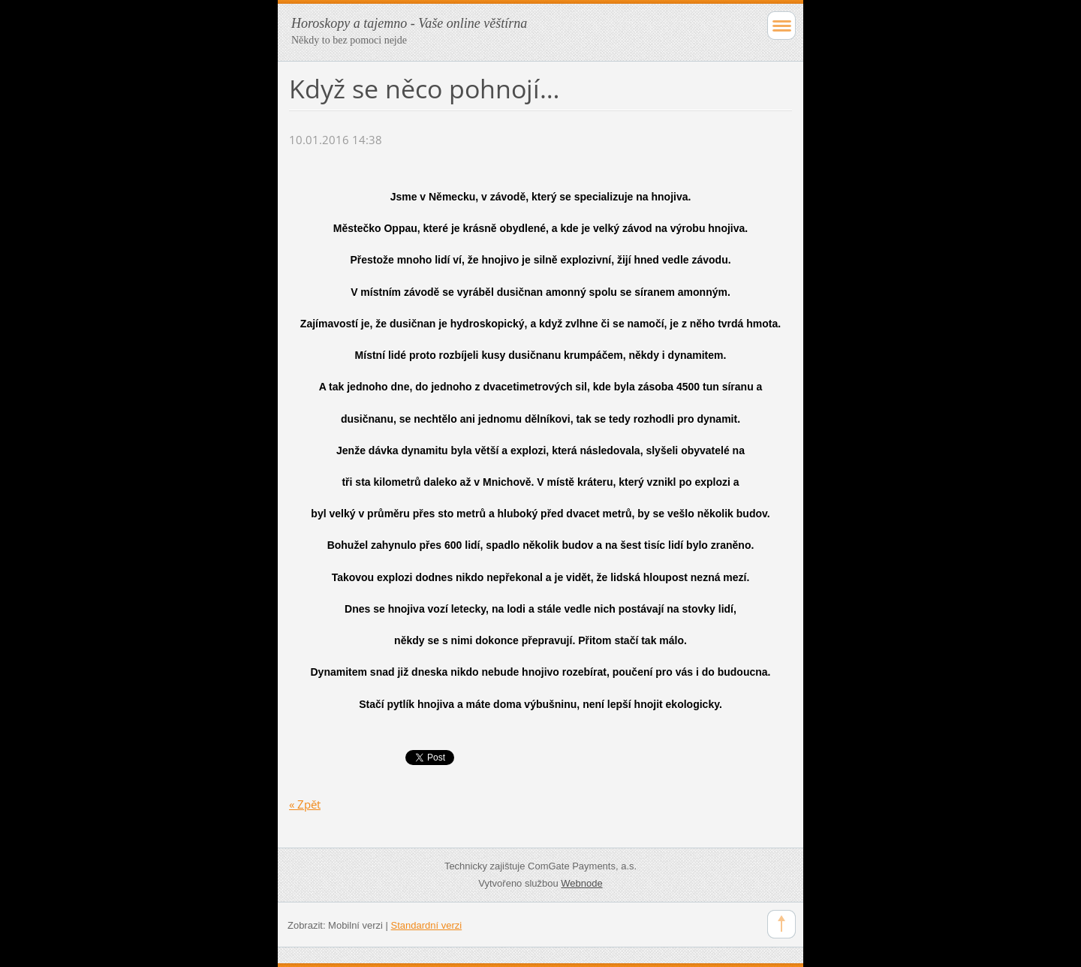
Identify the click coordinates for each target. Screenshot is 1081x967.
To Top (781, 924)
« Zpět (305, 804)
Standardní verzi (426, 925)
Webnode (581, 883)
